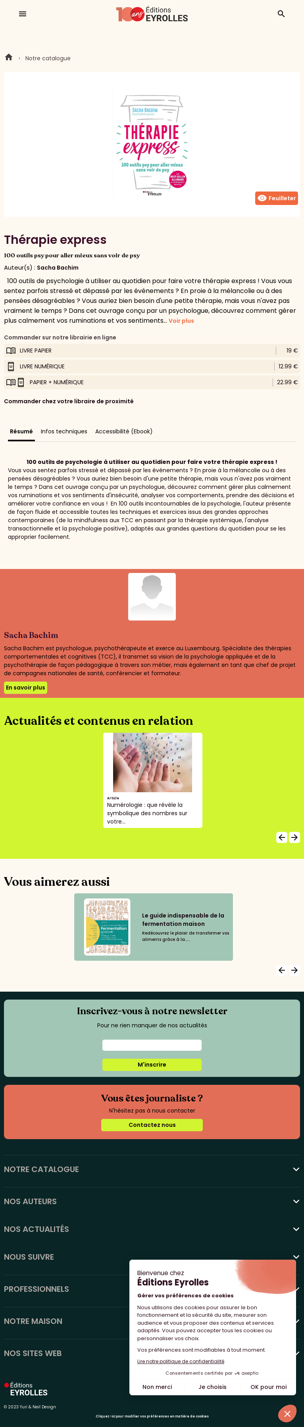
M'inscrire (152, 1065)
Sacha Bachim (58, 268)
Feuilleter (276, 198)
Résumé (21, 431)
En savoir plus (25, 687)
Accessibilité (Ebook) (124, 431)
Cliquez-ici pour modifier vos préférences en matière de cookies (152, 1416)
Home (8, 58)
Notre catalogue (48, 58)
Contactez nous (152, 1125)
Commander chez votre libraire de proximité (69, 401)
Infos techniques (64, 431)
